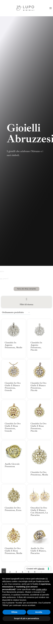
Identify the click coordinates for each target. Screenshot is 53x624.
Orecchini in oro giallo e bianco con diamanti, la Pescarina (39, 511)
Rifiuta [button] (14, 612)
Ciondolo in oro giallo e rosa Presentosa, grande (13, 427)
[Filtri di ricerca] (26, 299)
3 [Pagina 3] (16, 572)
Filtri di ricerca (26, 304)
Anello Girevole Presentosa (12, 465)
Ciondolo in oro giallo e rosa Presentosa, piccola (39, 427)
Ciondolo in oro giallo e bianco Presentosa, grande (13, 387)
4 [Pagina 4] (22, 572)
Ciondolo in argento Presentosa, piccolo (36, 346)
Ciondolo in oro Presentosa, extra (13, 509)
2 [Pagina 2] (10, 572)
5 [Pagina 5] (28, 572)
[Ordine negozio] (15, 312)
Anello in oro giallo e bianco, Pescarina (38, 551)
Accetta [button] (38, 612)
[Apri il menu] (50, 8)
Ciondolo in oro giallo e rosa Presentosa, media (13, 551)
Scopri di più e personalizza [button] (26, 618)
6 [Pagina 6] (34, 572)
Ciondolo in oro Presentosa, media (39, 473)
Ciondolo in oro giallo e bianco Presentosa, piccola (39, 387)
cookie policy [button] (41, 589)
